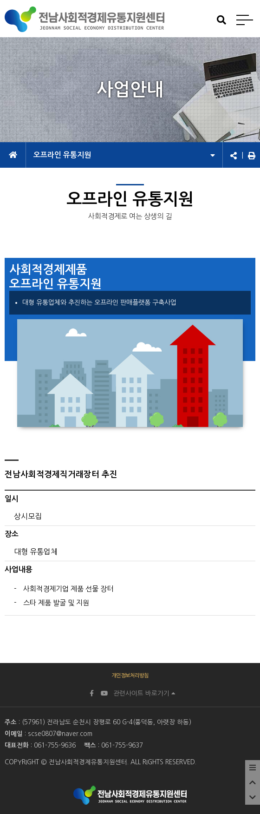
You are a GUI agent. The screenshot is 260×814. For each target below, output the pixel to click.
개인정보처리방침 (130, 675)
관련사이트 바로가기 (144, 693)
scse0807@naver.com (60, 733)
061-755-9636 (55, 745)
